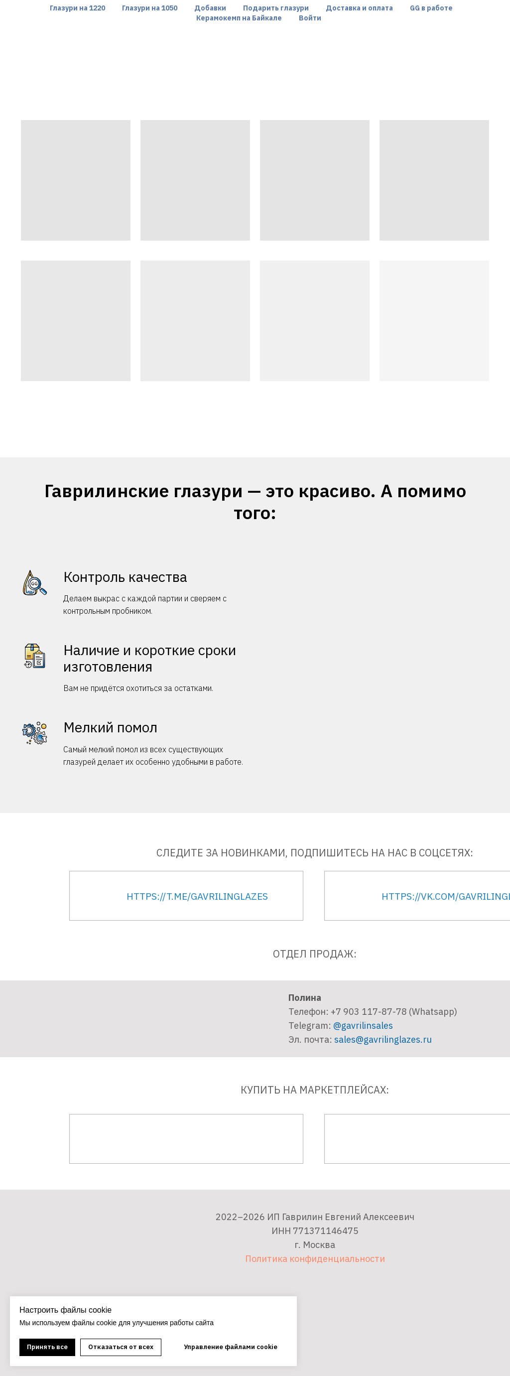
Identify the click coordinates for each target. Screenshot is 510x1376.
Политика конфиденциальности (315, 1258)
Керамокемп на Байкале (239, 17)
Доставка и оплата (359, 7)
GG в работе (431, 7)
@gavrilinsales (363, 1025)
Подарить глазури (276, 7)
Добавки (210, 7)
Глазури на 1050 (149, 7)
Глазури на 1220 (77, 7)
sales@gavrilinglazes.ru (383, 1039)
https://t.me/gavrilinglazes (197, 896)
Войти (310, 17)
